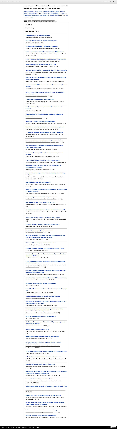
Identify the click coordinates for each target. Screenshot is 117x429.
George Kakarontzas (49, 219)
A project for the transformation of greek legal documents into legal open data (45, 209)
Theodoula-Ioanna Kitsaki (32, 101)
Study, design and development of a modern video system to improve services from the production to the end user (46, 271)
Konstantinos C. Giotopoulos (48, 346)
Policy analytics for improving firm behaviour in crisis (39, 230)
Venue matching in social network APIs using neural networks (41, 197)
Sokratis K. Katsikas (42, 96)
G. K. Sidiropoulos (36, 176)
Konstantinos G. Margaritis (41, 169)
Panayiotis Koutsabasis (31, 380)
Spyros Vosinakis (41, 380)
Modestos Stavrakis (50, 380)
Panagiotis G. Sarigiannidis (41, 72)
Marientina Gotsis (30, 292)
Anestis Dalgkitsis (30, 66)
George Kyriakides (30, 169)
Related (53, 21)
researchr (3, 1)
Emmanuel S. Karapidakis (54, 406)
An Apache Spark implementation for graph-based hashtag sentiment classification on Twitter (43, 343)
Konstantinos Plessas (41, 211)
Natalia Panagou (29, 184)
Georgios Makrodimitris (31, 81)
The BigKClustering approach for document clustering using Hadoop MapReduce (46, 351)
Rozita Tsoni (47, 123)
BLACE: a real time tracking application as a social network (41, 242)
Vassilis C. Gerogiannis (31, 219)
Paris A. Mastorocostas (43, 162)
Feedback (38, 427)
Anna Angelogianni (42, 101)
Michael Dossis (29, 397)
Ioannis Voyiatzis (55, 142)
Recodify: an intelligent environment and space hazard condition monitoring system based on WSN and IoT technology (45, 403)
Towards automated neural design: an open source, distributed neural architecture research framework (43, 166)
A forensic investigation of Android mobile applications (40, 99)
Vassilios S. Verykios (56, 123)
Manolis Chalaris (29, 156)
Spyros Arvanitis (39, 232)
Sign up (114, 1)
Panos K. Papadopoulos (40, 184)
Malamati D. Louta (39, 66)
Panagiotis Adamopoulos (31, 274)
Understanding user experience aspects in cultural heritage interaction (44, 356)
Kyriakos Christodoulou (31, 366)
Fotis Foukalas (41, 61)
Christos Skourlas (53, 134)
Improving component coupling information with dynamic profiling (42, 224)
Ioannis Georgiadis (30, 412)
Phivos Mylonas (37, 250)
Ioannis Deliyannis (30, 193)
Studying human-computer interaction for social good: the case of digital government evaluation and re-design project (44, 309)
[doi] (67, 15)
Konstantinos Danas (40, 48)
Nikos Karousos (29, 325)
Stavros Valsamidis (46, 397)
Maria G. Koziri (49, 184)
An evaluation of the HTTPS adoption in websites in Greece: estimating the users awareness (46, 85)
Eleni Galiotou (46, 142)
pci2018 (31, 17)
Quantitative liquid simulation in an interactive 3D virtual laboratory (43, 296)
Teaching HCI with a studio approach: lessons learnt (39, 378)
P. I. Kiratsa (28, 176)
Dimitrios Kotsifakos (42, 274)
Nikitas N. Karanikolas (29, 11)
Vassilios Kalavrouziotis (31, 199)
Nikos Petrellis (29, 285)
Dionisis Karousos (38, 325)
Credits (12, 427)
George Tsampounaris (50, 366)
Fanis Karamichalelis (39, 156)
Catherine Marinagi (30, 149)
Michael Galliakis (30, 142)
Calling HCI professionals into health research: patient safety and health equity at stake (46, 289)
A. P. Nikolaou (60, 176)
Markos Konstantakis (31, 358)
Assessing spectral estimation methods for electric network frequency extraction (46, 277)
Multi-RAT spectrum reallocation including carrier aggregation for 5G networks (46, 59)
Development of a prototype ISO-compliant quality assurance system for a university (44, 153)
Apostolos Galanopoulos (31, 61)
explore (9, 1)
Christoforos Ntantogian (53, 101)
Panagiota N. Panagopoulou (32, 42)
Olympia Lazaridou (49, 48)
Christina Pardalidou (41, 226)
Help (17, 427)
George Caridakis (59, 358)
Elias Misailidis (29, 129)
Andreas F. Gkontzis (30, 123)
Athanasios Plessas (51, 211)
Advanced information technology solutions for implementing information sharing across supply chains (44, 146)
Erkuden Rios (62, 72)
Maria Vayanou (40, 366)
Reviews (49, 21)
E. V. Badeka (44, 176)
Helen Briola (28, 53)
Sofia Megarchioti (30, 353)
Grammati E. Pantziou (54, 11)
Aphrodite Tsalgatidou (38, 244)
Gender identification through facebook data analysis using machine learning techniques (45, 173)
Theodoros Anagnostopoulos (32, 134)
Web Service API (23, 427)
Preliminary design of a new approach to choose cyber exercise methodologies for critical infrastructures (46, 78)
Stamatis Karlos (40, 331)
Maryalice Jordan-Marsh (40, 292)
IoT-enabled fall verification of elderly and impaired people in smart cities (44, 132)
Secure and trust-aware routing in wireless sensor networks (41, 415)
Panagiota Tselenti (30, 48)
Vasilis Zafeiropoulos (30, 298)
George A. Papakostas (31, 178)
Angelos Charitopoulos (38, 129)
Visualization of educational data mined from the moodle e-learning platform (45, 127)
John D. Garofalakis (51, 199)
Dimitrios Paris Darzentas (32, 375)
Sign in (111, 1)
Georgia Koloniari (41, 338)
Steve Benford (49, 375)
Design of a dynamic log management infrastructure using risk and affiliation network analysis (45, 93)
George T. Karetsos (48, 66)
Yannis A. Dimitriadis (60, 390)
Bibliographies (44, 21)
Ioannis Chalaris (48, 156)
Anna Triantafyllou (30, 72)
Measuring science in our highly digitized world (38, 35)
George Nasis (29, 244)
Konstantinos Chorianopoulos (50, 193)
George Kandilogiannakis (32, 162)
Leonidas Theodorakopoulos (55, 204)
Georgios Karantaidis (31, 279)
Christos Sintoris (39, 312)
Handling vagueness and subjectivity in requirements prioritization (43, 217)
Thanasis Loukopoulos (59, 184)
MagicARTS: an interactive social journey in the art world (40, 364)
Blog (30, 427)
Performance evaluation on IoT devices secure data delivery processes (44, 410)
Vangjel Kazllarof (48, 331)
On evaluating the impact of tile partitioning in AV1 (38, 182)
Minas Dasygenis (37, 239)
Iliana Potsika (29, 257)
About (3, 427)
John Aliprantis (39, 358)
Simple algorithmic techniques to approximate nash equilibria (41, 40)
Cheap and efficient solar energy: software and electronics (40, 202)
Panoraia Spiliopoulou (61, 211)
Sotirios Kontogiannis (48, 412)
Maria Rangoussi (48, 129)
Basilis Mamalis (38, 11)
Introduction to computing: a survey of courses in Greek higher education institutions (44, 107)
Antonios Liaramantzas (42, 204)
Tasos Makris (29, 318)
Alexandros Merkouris (31, 305)
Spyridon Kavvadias (57, 265)
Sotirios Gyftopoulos (56, 53)
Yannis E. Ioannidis (60, 366)
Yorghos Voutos (29, 250)
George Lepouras (34, 267)
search (18, 1)
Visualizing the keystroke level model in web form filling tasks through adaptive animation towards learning (46, 322)
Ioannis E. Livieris (36, 346)
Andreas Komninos (41, 199)
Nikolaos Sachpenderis (31, 338)
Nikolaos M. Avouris (30, 110)
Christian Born (58, 219)
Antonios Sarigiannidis (53, 72)
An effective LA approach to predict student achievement (40, 121)
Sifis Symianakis (39, 193)
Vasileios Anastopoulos (31, 96)
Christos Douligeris (32, 13)
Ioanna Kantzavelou (53, 88)
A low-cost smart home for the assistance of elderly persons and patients (44, 140)
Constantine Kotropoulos (42, 279)
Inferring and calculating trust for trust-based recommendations (42, 46)
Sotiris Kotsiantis (40, 123)
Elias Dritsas (28, 346)
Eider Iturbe (28, 74)
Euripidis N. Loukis (30, 232)
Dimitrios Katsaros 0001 (42, 37)
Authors (29, 21)
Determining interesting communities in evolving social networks (42, 336)
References (38, 21)
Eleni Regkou (29, 239)
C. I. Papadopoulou (52, 176)
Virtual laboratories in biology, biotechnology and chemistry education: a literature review (44, 115)
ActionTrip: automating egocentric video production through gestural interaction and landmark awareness (46, 190)
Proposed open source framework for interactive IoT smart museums (43, 395)
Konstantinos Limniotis (42, 88)
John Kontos (46, 11)
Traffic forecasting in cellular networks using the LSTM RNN (41, 64)
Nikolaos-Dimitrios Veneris (45, 265)
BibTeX (33, 21)
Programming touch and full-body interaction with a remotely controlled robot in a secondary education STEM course (46, 302)
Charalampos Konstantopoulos (33, 417)
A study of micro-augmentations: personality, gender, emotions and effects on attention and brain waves (45, 262)
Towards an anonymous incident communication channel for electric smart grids (46, 70)
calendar (14, 1)
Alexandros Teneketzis (49, 358)
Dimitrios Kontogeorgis (31, 88)
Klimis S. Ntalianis (44, 134)
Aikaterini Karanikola (30, 331)
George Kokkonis (56, 397)
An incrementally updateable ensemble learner (37, 329)
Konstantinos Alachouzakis (32, 265)
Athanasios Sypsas (30, 118)
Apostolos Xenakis (49, 61)
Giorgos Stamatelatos (46, 53)
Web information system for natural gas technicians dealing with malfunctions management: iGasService (45, 254)
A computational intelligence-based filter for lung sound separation (43, 160)
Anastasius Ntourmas (31, 390)
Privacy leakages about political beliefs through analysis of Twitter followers (45, 51)
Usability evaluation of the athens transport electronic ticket (41, 316)
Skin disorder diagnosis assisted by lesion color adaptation (41, 283)
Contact (7, 427)
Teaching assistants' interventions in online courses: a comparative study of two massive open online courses (46, 387)
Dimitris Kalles (38, 118)
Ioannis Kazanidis (37, 397)
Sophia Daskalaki (50, 390)
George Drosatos (36, 53)
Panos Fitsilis (40, 219)
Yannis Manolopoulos (31, 37)
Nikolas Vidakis (29, 406)
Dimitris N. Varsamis (54, 162)
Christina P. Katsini (48, 312)
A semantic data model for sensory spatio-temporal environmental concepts (45, 248)
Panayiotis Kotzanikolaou (43, 81)
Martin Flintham (42, 375)
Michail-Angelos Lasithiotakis (40, 406)
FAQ (33, 427)
